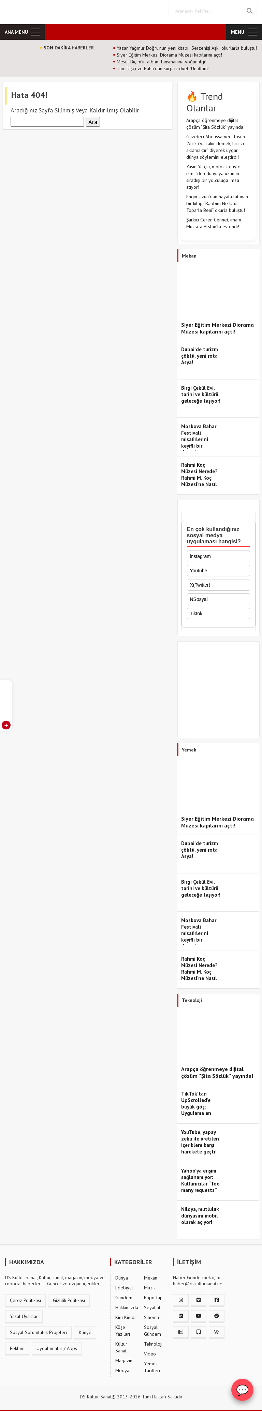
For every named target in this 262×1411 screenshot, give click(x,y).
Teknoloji (153, 1341)
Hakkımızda (126, 1305)
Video (150, 1351)
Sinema (151, 1315)
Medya (122, 1368)
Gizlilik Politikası (69, 1298)
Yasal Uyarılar (24, 1314)
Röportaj (152, 1295)
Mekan (150, 1275)
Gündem (123, 1295)
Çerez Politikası (25, 1298)
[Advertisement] (218, 689)
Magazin (123, 1358)
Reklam (17, 1346)
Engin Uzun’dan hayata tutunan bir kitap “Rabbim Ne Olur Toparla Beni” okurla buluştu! (217, 201)
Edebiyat (124, 1285)
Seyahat (152, 1305)
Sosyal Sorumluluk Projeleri (38, 1330)
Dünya (121, 1275)
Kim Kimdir (126, 1315)
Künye (85, 1330)
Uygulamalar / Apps (57, 1346)
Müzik (150, 1285)
